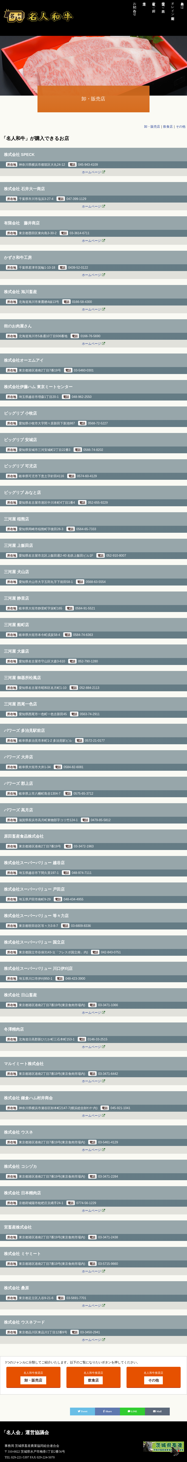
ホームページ (91, 172)
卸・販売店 (152, 126)
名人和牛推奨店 (33, 1378)
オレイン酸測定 (173, 7)
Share (107, 1411)
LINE (132, 1411)
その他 (180, 126)
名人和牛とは (182, 3)
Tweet (82, 1411)
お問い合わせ (134, 7)
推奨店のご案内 (163, 3)
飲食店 (168, 126)
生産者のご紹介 (153, 3)
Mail (157, 1411)
